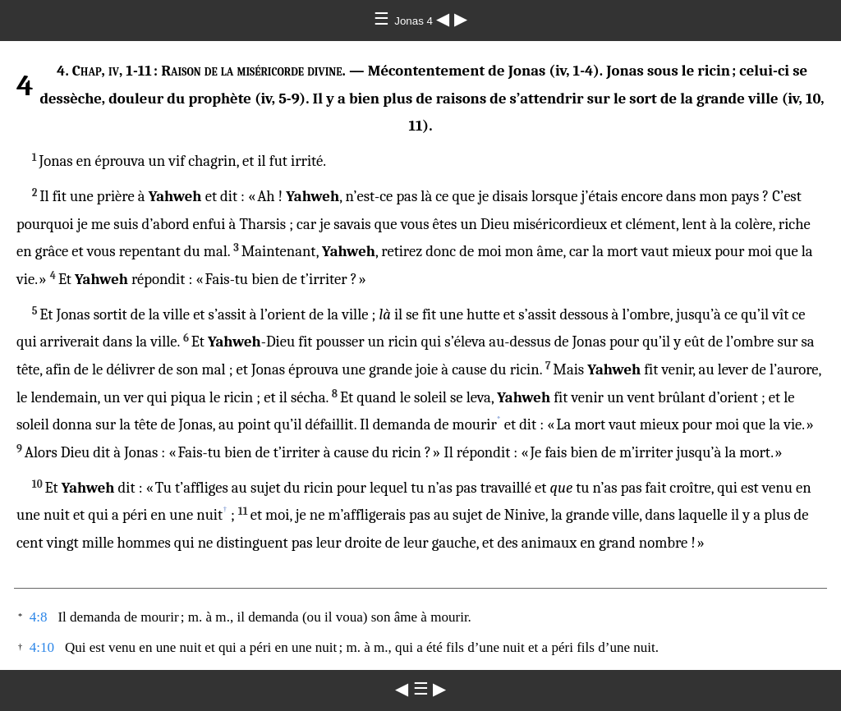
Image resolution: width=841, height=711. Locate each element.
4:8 (39, 617)
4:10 (42, 647)
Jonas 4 (414, 21)
